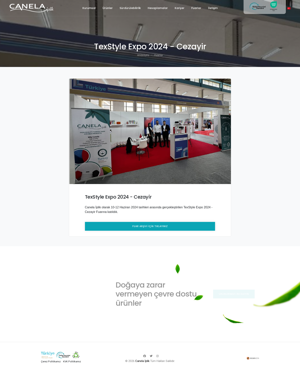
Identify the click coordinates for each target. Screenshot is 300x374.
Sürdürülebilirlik (130, 8)
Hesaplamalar (158, 8)
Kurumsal (89, 8)
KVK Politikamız (72, 361)
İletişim (213, 8)
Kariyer (179, 8)
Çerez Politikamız (51, 361)
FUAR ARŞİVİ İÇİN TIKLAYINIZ (150, 226)
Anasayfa (143, 55)
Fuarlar (196, 8)
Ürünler (108, 8)
